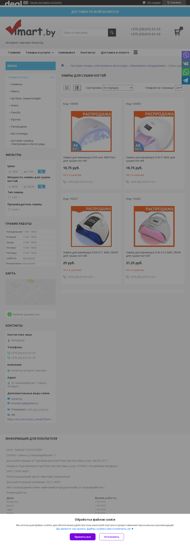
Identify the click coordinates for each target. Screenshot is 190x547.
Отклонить (111, 536)
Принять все (83, 536)
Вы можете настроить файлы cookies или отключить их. (93, 528)
